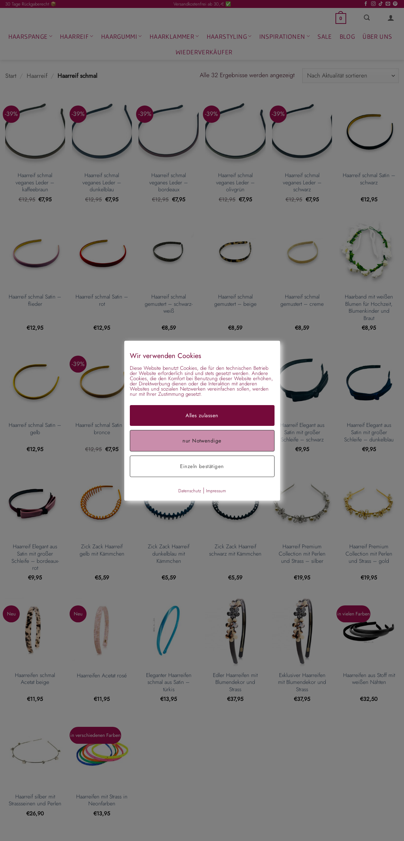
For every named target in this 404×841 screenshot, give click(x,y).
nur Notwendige (201, 440)
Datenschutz (189, 490)
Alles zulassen (202, 415)
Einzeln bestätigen (202, 466)
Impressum (216, 490)
